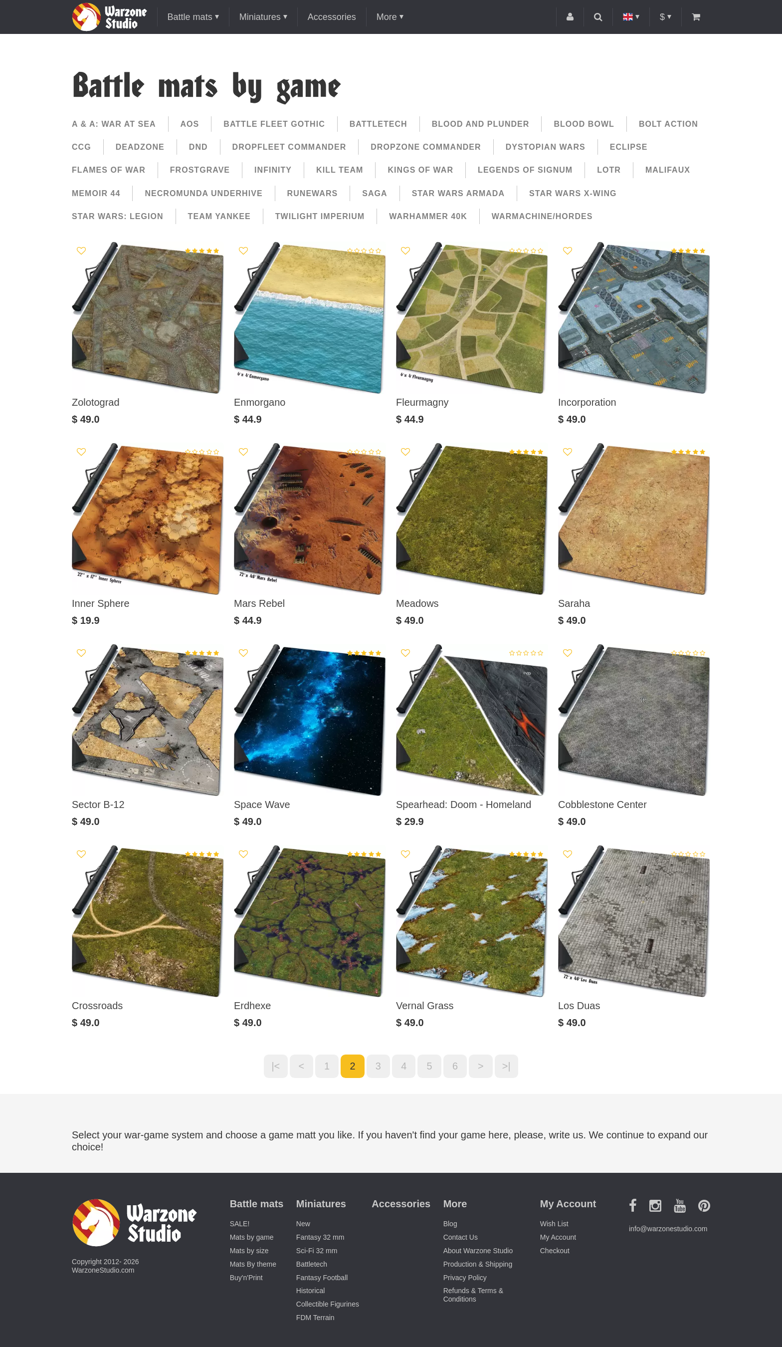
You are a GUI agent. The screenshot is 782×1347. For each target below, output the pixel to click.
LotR (609, 170)
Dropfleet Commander (289, 147)
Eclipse (629, 147)
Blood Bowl (584, 124)
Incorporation (587, 402)
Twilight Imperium (320, 216)
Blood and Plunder (481, 124)
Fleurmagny (422, 402)
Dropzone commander (426, 147)
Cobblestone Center (602, 804)
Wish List (554, 1224)
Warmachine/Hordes (542, 216)
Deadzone (140, 147)
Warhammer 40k (428, 216)
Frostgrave (200, 170)
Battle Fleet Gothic (274, 124)
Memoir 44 (96, 193)
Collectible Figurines (327, 1305)
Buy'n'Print (246, 1278)
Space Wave (262, 804)
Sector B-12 (98, 804)
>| (508, 1066)
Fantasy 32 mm (320, 1238)
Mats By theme (253, 1264)
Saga (374, 193)
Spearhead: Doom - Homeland (463, 804)
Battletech (378, 124)
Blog (450, 1224)
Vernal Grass (425, 1005)
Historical (310, 1291)
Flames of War (109, 170)
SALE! (240, 1224)
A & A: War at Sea (114, 124)
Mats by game (252, 1238)
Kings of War (420, 170)
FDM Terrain (315, 1318)
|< (274, 1066)
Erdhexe (252, 1005)
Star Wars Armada (458, 193)
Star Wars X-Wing (572, 193)
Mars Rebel (259, 603)
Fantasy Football (322, 1278)
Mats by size (249, 1251)
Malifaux (667, 170)
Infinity (273, 170)
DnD (198, 147)
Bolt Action (668, 124)
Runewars (312, 193)
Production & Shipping (478, 1264)
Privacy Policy (465, 1278)
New (303, 1224)
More (387, 17)
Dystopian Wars (546, 147)
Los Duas (579, 1005)
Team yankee (219, 216)
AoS (190, 124)
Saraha (574, 603)
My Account (558, 1238)
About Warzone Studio (478, 1251)
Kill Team (339, 170)
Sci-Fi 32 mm (316, 1251)
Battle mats (190, 17)
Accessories (332, 17)
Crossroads (97, 1005)
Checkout (555, 1251)
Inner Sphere (101, 603)
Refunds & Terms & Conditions (473, 1295)
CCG (81, 147)
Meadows (417, 603)
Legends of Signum (525, 170)
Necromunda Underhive (203, 193)
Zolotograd (96, 402)
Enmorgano (259, 402)
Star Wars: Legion (118, 216)
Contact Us (460, 1238)
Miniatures (260, 17)
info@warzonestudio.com (668, 1229)
